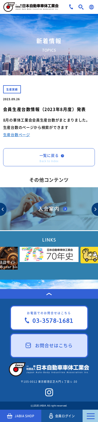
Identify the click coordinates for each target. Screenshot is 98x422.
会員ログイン (62, 416)
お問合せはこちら (49, 345)
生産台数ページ (16, 134)
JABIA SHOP (20, 416)
